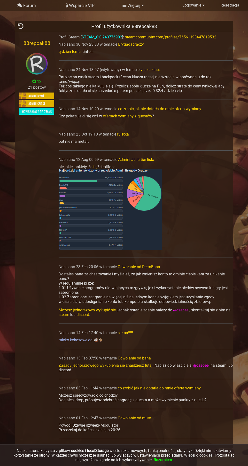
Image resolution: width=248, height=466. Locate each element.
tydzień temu (70, 51)
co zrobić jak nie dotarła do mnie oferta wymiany (159, 109)
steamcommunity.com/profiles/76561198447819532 (170, 37)
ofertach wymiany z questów (127, 116)
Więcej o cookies (198, 455)
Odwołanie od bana (134, 358)
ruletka (123, 134)
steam (64, 314)
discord (83, 314)
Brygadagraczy (131, 44)
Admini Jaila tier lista (136, 159)
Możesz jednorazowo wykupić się (87, 310)
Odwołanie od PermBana (139, 267)
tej (95, 167)
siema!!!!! (125, 332)
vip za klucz (150, 69)
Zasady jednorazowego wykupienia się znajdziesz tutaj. (106, 365)
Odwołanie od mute (134, 418)
